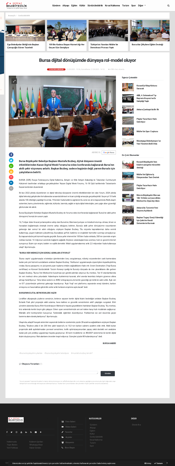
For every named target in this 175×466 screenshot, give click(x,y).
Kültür (82, 5)
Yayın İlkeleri (12, 445)
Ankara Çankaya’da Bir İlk (148, 109)
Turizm (125, 5)
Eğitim (74, 5)
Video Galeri (69, 427)
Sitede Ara (136, 425)
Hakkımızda (12, 442)
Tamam (158, 463)
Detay (148, 463)
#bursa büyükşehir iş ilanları (30, 353)
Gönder (108, 373)
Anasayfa (12, 16)
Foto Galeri (68, 421)
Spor (133, 5)
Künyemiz (68, 442)
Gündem (56, 5)
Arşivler (67, 437)
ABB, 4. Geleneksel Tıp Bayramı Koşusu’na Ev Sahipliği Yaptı (146, 98)
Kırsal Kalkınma (112, 5)
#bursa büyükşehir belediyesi (56, 353)
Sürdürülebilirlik (95, 5)
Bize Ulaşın (68, 448)
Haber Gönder (35, 448)
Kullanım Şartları (36, 442)
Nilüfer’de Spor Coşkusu (147, 131)
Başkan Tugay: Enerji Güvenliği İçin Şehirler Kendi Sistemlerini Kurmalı (150, 220)
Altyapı (65, 5)
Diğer (141, 5)
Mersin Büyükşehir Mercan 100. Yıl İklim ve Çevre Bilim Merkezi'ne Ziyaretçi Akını (148, 198)
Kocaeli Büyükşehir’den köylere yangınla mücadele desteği (148, 165)
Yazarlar (67, 432)
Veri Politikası (12, 448)
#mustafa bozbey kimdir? (82, 353)
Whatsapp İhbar (36, 445)
